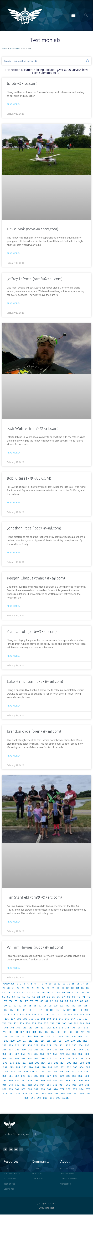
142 (43, 1018)
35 (82, 987)
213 (36, 1040)
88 (81, 1001)
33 (72, 987)
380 (31, 1093)
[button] (73, 15)
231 (62, 1045)
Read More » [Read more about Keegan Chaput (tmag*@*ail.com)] (13, 606)
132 (70, 1014)
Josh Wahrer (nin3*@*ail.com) (33, 428)
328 (55, 1075)
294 (18, 1067)
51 (73, 992)
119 (80, 1009)
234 (81, 1045)
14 (68, 983)
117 (69, 1009)
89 (86, 1001)
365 (23, 1089)
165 (6, 1027)
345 (74, 1080)
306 (6, 1071)
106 (5, 1009)
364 (17, 1089)
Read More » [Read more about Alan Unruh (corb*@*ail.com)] (13, 656)
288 (69, 1062)
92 (15, 1005)
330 (68, 1075)
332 (80, 1075)
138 (19, 1018)
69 (73, 996)
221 (85, 1040)
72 (88, 996)
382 (44, 1093)
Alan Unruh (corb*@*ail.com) (32, 631)
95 (30, 1005)
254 (30, 1053)
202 (54, 1036)
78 (31, 1001)
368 (43, 1089)
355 (49, 1084)
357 (61, 1084)
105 (85, 1005)
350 (17, 1084)
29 (53, 987)
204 (67, 1036)
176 (73, 1027)
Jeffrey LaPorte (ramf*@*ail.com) (35, 279)
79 (36, 1001)
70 (78, 996)
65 (53, 996)
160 (64, 1023)
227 (36, 1045)
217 (61, 1040)
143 (49, 1018)
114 (51, 1009)
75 (15, 1001)
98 (45, 1005)
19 (3, 987)
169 (30, 1027)
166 (12, 1027)
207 (86, 1036)
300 (56, 1067)
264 (4, 1058)
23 (23, 987)
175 (67, 1027)
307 (13, 1071)
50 (68, 992)
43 (33, 992)
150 (4, 1023)
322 (17, 1075)
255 (36, 1053)
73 (5, 1001)
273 (62, 1058)
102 (67, 1005)
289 (75, 1062)
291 (88, 1062)
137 (13, 1018)
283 (37, 1062)
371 (62, 1089)
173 (55, 1027)
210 (19, 1040)
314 (56, 1071)
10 (50, 983)
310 (32, 1071)
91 (10, 1005)
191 (76, 1031)
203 (61, 1036)
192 (82, 1031)
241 (36, 1049)
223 (11, 1045)
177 (80, 1027)
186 (46, 1031)
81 (46, 1001)
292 (5, 1067)
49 (63, 992)
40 (18, 992)
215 (48, 1040)
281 (24, 1062)
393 (45, 1097)
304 (81, 1067)
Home (4, 48)
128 (46, 1014)
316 (68, 1071)
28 (48, 987)
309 (26, 1071)
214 (42, 1040)
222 (4, 1045)
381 (37, 1093)
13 (64, 983)
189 (64, 1031)
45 (43, 992)
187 (52, 1031)
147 (73, 1018)
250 (4, 1053)
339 (36, 1080)
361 (87, 1084)
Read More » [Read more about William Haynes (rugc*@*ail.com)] (13, 968)
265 (10, 1058)
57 (13, 996)
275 (75, 1058)
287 (62, 1062)
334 (4, 1080)
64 (48, 996)
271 (49, 1058)
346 (81, 1080)
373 (75, 1089)
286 (56, 1062)
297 (37, 1067)
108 (17, 1009)
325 (36, 1075)
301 (62, 1067)
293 (11, 1067)
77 (26, 1001)
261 (74, 1053)
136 (7, 1018)
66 (58, 996)
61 (33, 996)
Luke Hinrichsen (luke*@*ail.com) (35, 681)
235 (87, 1045)
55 (3, 996)
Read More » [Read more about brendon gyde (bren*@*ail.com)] (13, 756)
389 (88, 1093)
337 (23, 1080)
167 (18, 1027)
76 (21, 1001)
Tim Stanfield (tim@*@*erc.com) (34, 897)
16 (78, 983)
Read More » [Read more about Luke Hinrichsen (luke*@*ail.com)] (13, 706)
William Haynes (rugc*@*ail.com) (35, 947)
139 (25, 1018)
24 (28, 987)
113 (46, 1009)
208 (6, 1040)
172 (49, 1027)
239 (24, 1049)
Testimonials (14, 48)
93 (20, 1005)
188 (58, 1031)
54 (88, 992)
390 (26, 1097)
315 (62, 1071)
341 (49, 1080)
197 (24, 1036)
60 (28, 996)
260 (68, 1053)
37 (3, 992)
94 (25, 1005)
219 (73, 1040)
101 (61, 1005)
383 (50, 1093)
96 (35, 1005)
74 (10, 1001)
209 (13, 1040)
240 (30, 1049)
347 (87, 1080)
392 (39, 1097)
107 (11, 1009)
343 (61, 1080)
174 (61, 1027)
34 (77, 987)
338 (30, 1080)
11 (55, 983)
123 (16, 1014)
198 (30, 1036)
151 (10, 1023)
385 (63, 1093)
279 (12, 1062)
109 (23, 1009)
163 (82, 1023)
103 (73, 1005)
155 (34, 1023)
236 (4, 1049)
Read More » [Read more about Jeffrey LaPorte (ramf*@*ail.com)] (13, 303)
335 (11, 1080)
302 (69, 1067)
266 (17, 1058)
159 (58, 1023)
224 (17, 1045)
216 (54, 1040)
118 (74, 1009)
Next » (65, 1097)
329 (62, 1075)
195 (11, 1036)
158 (52, 1023)
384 (56, 1093)
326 (42, 1075)
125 (28, 1014)
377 (11, 1093)
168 (24, 1027)
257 (49, 1053)
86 (71, 1001)
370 (55, 1089)
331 (74, 1075)
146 (67, 1018)
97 (40, 1005)
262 (80, 1053)
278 (5, 1062)
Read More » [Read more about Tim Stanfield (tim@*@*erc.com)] (13, 922)
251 (11, 1053)
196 (17, 1036)
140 (31, 1018)
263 (87, 1053)
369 (49, 1089)
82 (51, 1001)
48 (58, 992)
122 (10, 1014)
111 (34, 1009)
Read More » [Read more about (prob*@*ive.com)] (13, 104)
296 (31, 1067)
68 (68, 996)
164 (88, 1023)
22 (18, 987)
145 (61, 1018)
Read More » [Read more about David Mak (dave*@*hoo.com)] (13, 253)
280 (18, 1062)
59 (23, 996)
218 (67, 1040)
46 (48, 992)
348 (4, 1084)
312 (43, 1071)
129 (52, 1014)
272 (55, 1058)
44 (38, 992)
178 (86, 1027)
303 (75, 1067)
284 (43, 1062)
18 (87, 983)
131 (64, 1014)
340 (43, 1080)
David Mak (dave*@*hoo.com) (32, 229)
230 (55, 1045)
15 (73, 983)
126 (34, 1014)
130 (58, 1014)
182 (22, 1031)
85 (66, 1001)
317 (74, 1071)
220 (79, 1040)
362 (4, 1089)
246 (68, 1049)
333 (87, 1075)
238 (17, 1049)
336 (17, 1080)
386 (69, 1093)
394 (52, 1097)
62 (38, 996)
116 (63, 1009)
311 (37, 1071)
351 (23, 1084)
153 (22, 1023)
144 (55, 1018)
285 (50, 1062)
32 (67, 987)
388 (82, 1093)
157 (46, 1023)
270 (42, 1058)
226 (30, 1045)
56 (8, 996)
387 (75, 1093)
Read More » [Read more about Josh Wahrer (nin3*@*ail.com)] (13, 453)
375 (88, 1089)
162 (76, 1023)
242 (42, 1049)
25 (33, 987)
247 (74, 1049)
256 (42, 1053)
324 (30, 1075)
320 (4, 1075)
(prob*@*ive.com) (22, 83)
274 (68, 1058)
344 (68, 1080)
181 (16, 1031)
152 (16, 1023)
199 (36, 1036)
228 (43, 1045)
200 (42, 1036)
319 (86, 1071)
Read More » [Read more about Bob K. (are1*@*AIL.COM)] (13, 502)
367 (36, 1089)
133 (76, 1014)
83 (56, 1001)
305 (88, 1067)
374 (81, 1089)
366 (30, 1089)
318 (80, 1071)
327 (49, 1075)
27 (43, 987)
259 (62, 1053)
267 (23, 1058)
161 (70, 1023)
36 (87, 987)
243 (49, 1049)
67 (63, 996)
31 (63, 987)
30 (58, 987)
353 (36, 1084)
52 (78, 992)
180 (10, 1031)
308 (19, 1071)
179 (4, 1031)
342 (55, 1080)
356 (55, 1084)
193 (88, 1031)
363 (11, 1089)
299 (50, 1067)
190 (70, 1031)
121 (4, 1014)
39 (13, 992)
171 (42, 1027)
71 (83, 996)
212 (30, 1040)
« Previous (8, 983)
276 (81, 1058)
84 (61, 1001)
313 (49, 1071)
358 (68, 1084)
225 (23, 1045)
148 (79, 1018)
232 (68, 1045)
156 (40, 1023)
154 (28, 1023)
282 (31, 1062)
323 (23, 1075)
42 (28, 992)
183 (28, 1031)
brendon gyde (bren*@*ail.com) (34, 731)
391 (33, 1097)
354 (42, 1084)
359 (74, 1084)
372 (68, 1089)
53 (83, 992)
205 (73, 1036)
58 (18, 996)
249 (87, 1049)
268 (30, 1058)
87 (76, 1001)
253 (23, 1053)
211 (24, 1040)
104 (79, 1005)
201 (48, 1036)
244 (55, 1049)
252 (17, 1053)
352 (30, 1084)
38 (8, 992)
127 (40, 1014)
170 (37, 1027)
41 (23, 992)
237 (11, 1049)
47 (53, 992)
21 (13, 987)
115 (57, 1009)
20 (8, 987)
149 (85, 1018)
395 (58, 1097)
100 (56, 1005)
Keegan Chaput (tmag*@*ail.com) (36, 578)
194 (5, 1036)
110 (29, 1009)
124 (22, 1014)
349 (11, 1084)
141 (37, 1018)
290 (82, 1062)
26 (38, 987)
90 (5, 1005)
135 (88, 1014)
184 (34, 1031)
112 (40, 1009)
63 (43, 996)
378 (18, 1093)
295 (24, 1067)
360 (81, 1084)
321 (11, 1075)
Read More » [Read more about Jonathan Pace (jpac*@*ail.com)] (13, 552)
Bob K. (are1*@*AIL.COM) (29, 478)
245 (61, 1049)
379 (25, 1093)
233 (74, 1045)
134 (82, 1014)
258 (55, 1053)
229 (49, 1045)
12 (59, 983)
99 (50, 1005)
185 (40, 1031)
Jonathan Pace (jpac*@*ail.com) (34, 528)
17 (82, 983)
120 (86, 1009)
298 (44, 1067)
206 (80, 1036)
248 (81, 1049)
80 (41, 1001)
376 (5, 1093)
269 (36, 1058)
